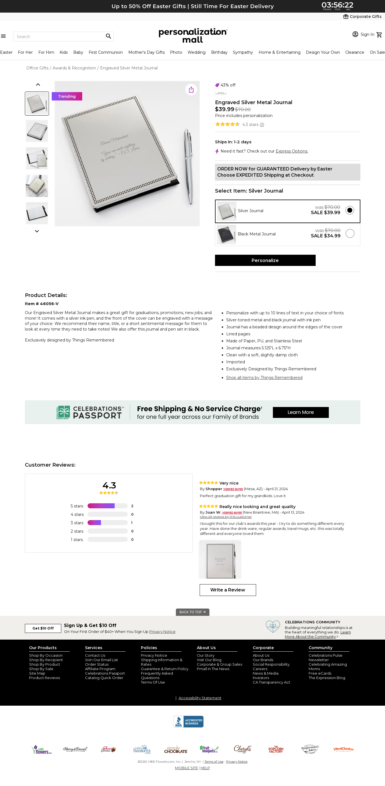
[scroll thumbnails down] (37, 230)
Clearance (354, 52)
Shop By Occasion (46, 655)
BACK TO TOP (192, 612)
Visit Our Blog (209, 660)
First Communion (106, 52)
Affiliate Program (100, 668)
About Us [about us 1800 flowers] (261, 655)
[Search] (63, 36)
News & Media (265, 673)
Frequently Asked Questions (157, 675)
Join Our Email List (101, 660)
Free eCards (320, 673)
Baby (78, 52)
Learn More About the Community (318, 634)
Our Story (205, 655)
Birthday (219, 52)
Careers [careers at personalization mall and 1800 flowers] (260, 668)
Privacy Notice (162, 631)
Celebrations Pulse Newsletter (326, 657)
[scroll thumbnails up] (37, 85)
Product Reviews (44, 677)
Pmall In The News (213, 668)
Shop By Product (44, 664)
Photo (176, 52)
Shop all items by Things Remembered (264, 377)
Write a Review (227, 590)
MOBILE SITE (186, 768)
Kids (64, 52)
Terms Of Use (153, 682)
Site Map (37, 673)
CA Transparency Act (271, 682)
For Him (46, 52)
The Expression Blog (327, 677)
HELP (205, 768)
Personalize (265, 260)
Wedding (197, 52)
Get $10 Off (43, 628)
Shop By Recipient (46, 660)
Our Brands (263, 660)
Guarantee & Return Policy (164, 668)
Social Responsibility (271, 664)
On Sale (377, 52)
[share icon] (191, 89)
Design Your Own (323, 52)
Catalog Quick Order (104, 677)
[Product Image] (127, 154)
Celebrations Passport (105, 673)
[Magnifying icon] (108, 36)
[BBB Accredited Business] (188, 727)
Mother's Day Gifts (146, 52)
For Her (25, 52)
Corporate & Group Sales (219, 664)
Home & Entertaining (280, 52)
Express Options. (292, 151)
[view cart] (379, 34)
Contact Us (95, 655)
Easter (6, 52)
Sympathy (243, 52)
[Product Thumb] (37, 104)
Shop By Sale (41, 668)
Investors (261, 677)
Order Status (96, 664)
